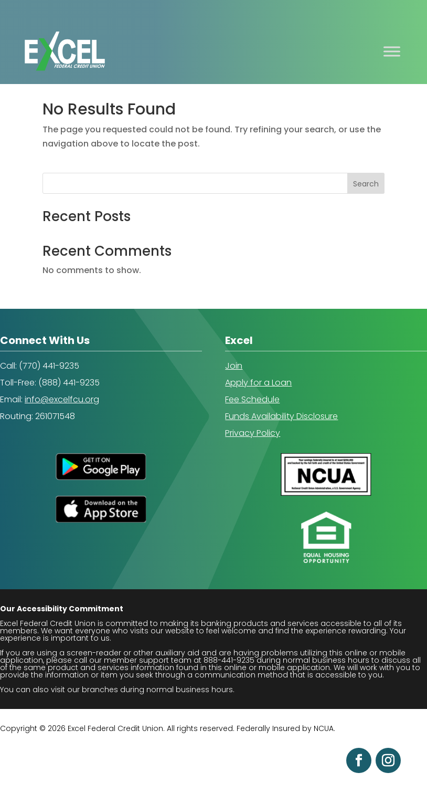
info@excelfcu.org (62, 399)
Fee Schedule (252, 399)
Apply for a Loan (258, 383)
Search (366, 184)
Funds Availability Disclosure (281, 416)
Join (233, 366)
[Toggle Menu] (391, 51)
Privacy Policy (252, 433)
